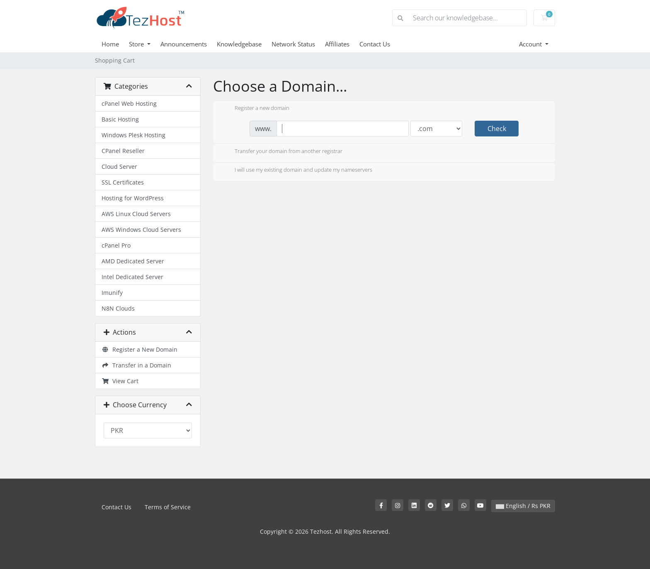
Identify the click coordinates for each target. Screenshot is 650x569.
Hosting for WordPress (133, 198)
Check (497, 128)
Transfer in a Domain (136, 365)
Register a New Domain (139, 349)
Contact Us (374, 44)
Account (531, 44)
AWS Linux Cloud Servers (136, 214)
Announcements (183, 44)
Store (137, 44)
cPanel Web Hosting (129, 103)
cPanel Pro (116, 245)
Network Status (293, 44)
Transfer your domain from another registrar (281, 151)
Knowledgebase (239, 44)
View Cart (120, 381)
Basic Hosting (120, 119)
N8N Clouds (118, 308)
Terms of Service (168, 507)
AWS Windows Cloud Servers (141, 229)
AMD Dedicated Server (133, 261)
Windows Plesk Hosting (133, 135)
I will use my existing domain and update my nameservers (296, 170)
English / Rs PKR (523, 506)
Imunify (112, 293)
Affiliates (337, 44)
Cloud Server (119, 166)
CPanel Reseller (123, 151)
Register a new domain (255, 108)
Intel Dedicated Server (132, 277)
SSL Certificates (123, 182)
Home (110, 44)
